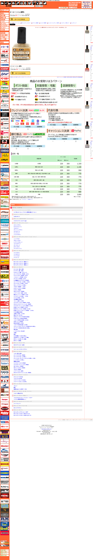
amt (4, 132)
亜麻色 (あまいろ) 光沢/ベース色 (20, 389)
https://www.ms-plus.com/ (46, 429)
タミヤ (4, 281)
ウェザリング (73, 22)
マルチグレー (16, 228)
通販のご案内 (4, 552)
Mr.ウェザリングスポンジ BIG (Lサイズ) (22, 413)
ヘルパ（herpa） (4, 399)
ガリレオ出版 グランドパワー (4, 183)
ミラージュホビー (4, 455)
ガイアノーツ (4, 165)
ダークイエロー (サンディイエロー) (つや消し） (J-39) (24, 358)
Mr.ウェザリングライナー (24, 259)
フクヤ (4, 372)
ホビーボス (4, 422)
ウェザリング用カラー (65, 22)
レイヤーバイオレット (18, 242)
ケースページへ (4, 39)
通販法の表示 (4, 555)
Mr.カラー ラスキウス (23, 374)
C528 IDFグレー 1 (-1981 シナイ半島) (21, 337)
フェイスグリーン (17, 243)
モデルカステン (4, 482)
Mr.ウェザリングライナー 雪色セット (21, 264)
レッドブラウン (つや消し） (19, 359)
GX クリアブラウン (17, 407)
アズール (4, 74)
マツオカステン (4, 441)
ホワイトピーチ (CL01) (18, 376)
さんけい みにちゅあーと (4, 216)
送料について (4, 553)
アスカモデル (4, 78)
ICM (4, 51)
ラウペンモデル (4, 519)
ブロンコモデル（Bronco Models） (4, 386)
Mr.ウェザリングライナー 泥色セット (21, 263)
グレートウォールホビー (4, 188)
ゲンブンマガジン (4, 197)
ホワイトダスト (17, 246)
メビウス (4, 464)
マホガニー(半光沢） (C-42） (20, 286)
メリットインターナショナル (4, 468)
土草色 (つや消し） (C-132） (19, 313)
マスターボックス (4, 437)
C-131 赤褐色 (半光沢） (18, 312)
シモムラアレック (4, 239)
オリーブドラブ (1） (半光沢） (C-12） (21, 274)
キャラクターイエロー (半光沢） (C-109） (22, 302)
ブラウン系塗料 (35, 22)
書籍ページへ (4, 42)
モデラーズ (4, 473)
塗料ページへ (4, 33)
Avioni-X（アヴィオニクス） (4, 60)
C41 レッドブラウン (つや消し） (20, 285)
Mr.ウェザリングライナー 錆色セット (21, 261)
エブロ (4, 151)
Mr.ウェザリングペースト (24, 250)
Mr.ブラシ (21, 409)
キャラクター (21, 3)
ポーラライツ (4, 408)
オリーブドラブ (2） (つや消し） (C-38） (22, 281)
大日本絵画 (4, 272)
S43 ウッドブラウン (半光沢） (20, 367)
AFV (4, 13)
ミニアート (4, 446)
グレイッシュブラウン (18, 229)
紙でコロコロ (4, 170)
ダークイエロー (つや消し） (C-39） (21, 283)
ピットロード (4, 350)
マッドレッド (16, 257)
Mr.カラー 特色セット (23, 395)
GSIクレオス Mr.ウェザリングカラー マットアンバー (21, 77)
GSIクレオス (12, 68)
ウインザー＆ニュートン (4, 105)
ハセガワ (4, 318)
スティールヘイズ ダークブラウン (20, 349)
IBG (4, 56)
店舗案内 (86, 7)
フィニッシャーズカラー (26, 210)
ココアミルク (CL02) (18, 378)
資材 (37, 3)
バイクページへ (4, 22)
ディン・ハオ (4, 285)
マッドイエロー (17, 255)
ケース (41, 3)
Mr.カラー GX (22, 342)
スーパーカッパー (17, 403)
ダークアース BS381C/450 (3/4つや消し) (22, 328)
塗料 (29, 3)
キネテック (4, 179)
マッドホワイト (17, 254)
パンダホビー (4, 336)
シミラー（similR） (4, 234)
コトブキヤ (4, 206)
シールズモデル (4, 225)
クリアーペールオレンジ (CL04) (20, 381)
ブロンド (15, 385)
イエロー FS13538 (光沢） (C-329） (21, 324)
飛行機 (6, 3)
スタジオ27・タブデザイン (4, 252)
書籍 (44, 3)
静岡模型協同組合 (4, 230)
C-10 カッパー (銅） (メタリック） (20, 272)
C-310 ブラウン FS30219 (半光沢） (21, 318)
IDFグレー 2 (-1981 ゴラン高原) (20, 339)
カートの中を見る (73, 7)
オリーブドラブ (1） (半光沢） (20, 355)
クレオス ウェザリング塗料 (53, 22)
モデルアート (16, 214)
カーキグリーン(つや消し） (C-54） (21, 296)
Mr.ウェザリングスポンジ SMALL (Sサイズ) (22, 415)
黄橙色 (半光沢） (17, 361)
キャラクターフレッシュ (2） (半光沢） (21, 364)
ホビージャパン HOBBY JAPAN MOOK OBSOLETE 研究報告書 (69, 77)
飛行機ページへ (4, 15)
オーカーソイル (17, 22)
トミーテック (4, 299)
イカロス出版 (4, 96)
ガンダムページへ (4, 24)
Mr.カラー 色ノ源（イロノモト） (25, 391)
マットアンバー (17, 233)
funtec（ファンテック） (4, 359)
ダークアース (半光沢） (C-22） (20, 278)
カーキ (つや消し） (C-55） (19, 297)
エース (4, 137)
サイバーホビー (4, 212)
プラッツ (4, 381)
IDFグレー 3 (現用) (17, 340)
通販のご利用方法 (86, 2)
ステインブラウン (17, 225)
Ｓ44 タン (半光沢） (18, 369)
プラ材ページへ (4, 37)
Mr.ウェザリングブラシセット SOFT (21, 412)
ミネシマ (4, 450)
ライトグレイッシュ (18, 248)
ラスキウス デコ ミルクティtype (20, 220)
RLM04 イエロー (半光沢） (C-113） (21, 307)
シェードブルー (17, 238)
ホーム (59, 419)
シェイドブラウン (17, 234)
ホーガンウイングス (4, 404)
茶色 (14, 334)
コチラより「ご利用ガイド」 (27, 199)
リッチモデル (4, 524)
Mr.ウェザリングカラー (20, 14)
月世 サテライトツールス (4, 192)
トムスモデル (4, 303)
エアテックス (4, 119)
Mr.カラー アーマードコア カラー (25, 347)
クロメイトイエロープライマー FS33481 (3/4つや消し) (24, 326)
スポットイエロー (17, 240)
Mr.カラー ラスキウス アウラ (25, 383)
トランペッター (4, 312)
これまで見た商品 (63, 7)
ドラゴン (4, 308)
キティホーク (4, 174)
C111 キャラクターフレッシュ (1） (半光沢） (23, 304)
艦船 (10, 3)
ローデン (4, 533)
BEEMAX (4, 345)
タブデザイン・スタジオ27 (4, 276)
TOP (6, 6)
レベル (4, 528)
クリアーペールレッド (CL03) (20, 380)
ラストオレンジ (17, 231)
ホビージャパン (4, 413)
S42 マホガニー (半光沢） (19, 366)
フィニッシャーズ (17, 210)
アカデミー (4, 69)
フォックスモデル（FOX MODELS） (4, 368)
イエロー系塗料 (43, 22)
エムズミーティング (4, 545)
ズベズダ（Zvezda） (4, 261)
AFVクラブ (4, 128)
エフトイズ (4, 146)
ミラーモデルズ (4, 459)
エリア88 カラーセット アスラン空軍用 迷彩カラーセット (25, 212)
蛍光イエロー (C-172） (18, 315)
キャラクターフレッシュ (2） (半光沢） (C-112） (23, 305)
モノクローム (4, 486)
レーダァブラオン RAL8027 (19, 331)
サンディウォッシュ (18, 226)
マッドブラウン (17, 252)
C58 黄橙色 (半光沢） (18, 299)
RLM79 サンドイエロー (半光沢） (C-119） (22, 308)
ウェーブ (4, 110)
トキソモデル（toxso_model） (4, 294)
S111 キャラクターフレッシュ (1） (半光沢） (23, 372)
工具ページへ (4, 35)
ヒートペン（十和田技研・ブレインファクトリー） (4, 341)
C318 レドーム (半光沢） (19, 321)
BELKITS (4, 395)
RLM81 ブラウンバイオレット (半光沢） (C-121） (24, 310)
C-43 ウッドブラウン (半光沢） (20, 288)
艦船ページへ (4, 17)
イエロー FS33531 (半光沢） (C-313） (21, 320)
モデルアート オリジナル (24, 214)
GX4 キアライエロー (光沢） (19, 345)
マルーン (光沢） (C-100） (19, 300)
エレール (4, 155)
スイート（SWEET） (4, 243)
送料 (86, 4)
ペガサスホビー (4, 390)
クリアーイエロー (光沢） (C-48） (20, 293)
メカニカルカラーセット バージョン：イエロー (23, 397)
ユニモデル (4, 501)
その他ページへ (4, 30)
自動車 (13, 3)
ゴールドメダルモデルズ (4, 201)
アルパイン (4, 87)
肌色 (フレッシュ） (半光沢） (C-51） (21, 294)
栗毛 (14, 387)
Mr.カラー (21, 267)
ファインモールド (4, 354)
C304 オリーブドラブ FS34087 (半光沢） (22, 316)
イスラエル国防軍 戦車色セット (20, 399)
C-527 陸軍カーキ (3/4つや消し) (20, 335)
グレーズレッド (17, 245)
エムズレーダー (4, 542)
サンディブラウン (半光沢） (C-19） (21, 275)
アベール (4, 83)
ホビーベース (4, 417)
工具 (33, 3)
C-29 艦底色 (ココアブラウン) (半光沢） (22, 280)
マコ (4, 432)
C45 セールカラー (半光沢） (20, 291)
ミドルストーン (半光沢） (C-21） (20, 277)
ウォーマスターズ (4, 114)
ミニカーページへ (4, 28)
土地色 (15, 332)
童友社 (4, 290)
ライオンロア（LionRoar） (4, 510)
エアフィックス (4, 123)
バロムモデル (4, 327)
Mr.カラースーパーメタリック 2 (25, 401)
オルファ (4, 160)
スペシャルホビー (4, 257)
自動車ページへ (4, 19)
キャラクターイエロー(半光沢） (20, 363)
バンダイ (4, 332)
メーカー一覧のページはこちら (4, 47)
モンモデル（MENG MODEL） (4, 495)
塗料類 (63, 419)
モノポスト (4, 491)
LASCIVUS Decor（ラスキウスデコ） (26, 218)
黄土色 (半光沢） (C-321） (19, 323)
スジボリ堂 (4, 248)
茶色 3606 (16, 329)
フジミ (4, 377)
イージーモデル (4, 92)
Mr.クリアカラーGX (23, 405)
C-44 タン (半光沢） (18, 289)
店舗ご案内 (4, 550)
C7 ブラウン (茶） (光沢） (19, 270)
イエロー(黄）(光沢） (18, 353)
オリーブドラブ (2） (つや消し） (20, 356)
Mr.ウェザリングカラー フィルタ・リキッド (27, 236)
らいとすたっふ (4, 515)
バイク (17, 3)
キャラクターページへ (4, 26)
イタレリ (4, 101)
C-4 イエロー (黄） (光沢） (19, 269)
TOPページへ (4, 10)
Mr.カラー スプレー (23, 351)
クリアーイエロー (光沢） (19, 371)
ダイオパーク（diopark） (4, 267)
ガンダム (25, 3)
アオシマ (4, 65)
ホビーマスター (4, 426)
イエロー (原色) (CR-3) (18, 393)
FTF (4, 142)
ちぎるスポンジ (17, 216)
